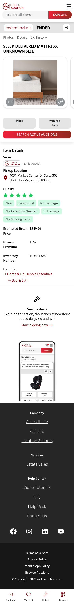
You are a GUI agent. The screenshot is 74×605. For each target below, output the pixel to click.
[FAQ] (37, 497)
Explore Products (18, 28)
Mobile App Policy (37, 566)
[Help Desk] (37, 506)
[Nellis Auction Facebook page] (13, 531)
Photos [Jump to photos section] (8, 37)
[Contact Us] (37, 516)
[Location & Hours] (37, 441)
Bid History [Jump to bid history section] (38, 37)
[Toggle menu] (69, 6)
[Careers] (37, 431)
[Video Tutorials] (37, 487)
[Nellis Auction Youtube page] (61, 531)
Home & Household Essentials (27, 274)
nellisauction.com (49, 579)
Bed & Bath (18, 280)
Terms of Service (37, 553)
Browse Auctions (37, 572)
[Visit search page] (63, 596)
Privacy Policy (37, 559)
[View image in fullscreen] (60, 102)
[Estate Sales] (37, 464)
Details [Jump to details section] (22, 37)
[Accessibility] (37, 422)
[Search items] (27, 15)
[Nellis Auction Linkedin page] (45, 531)
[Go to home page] (13, 6)
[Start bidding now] (37, 325)
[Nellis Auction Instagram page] (29, 531)
